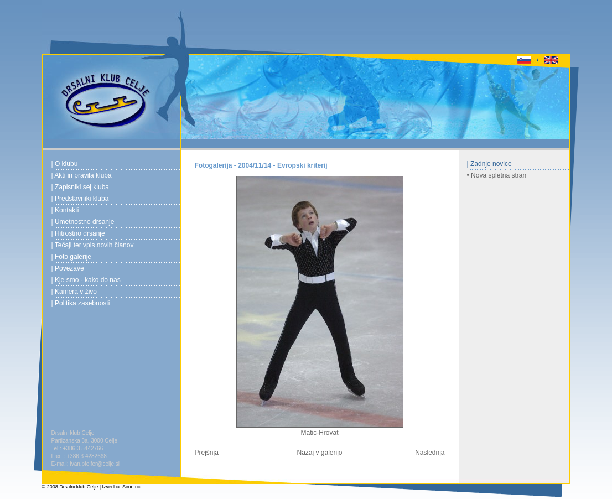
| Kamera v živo (74, 291)
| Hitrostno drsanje (78, 233)
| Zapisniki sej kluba (80, 187)
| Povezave (67, 268)
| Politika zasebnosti (80, 303)
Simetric (131, 487)
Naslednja (429, 452)
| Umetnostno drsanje (83, 222)
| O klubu (64, 164)
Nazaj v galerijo (319, 452)
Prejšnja (207, 452)
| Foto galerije (71, 257)
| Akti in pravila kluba (81, 175)
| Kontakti (65, 210)
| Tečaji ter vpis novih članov (92, 245)
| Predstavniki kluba (80, 198)
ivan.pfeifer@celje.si (95, 464)
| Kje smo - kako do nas (86, 280)
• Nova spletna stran (497, 175)
